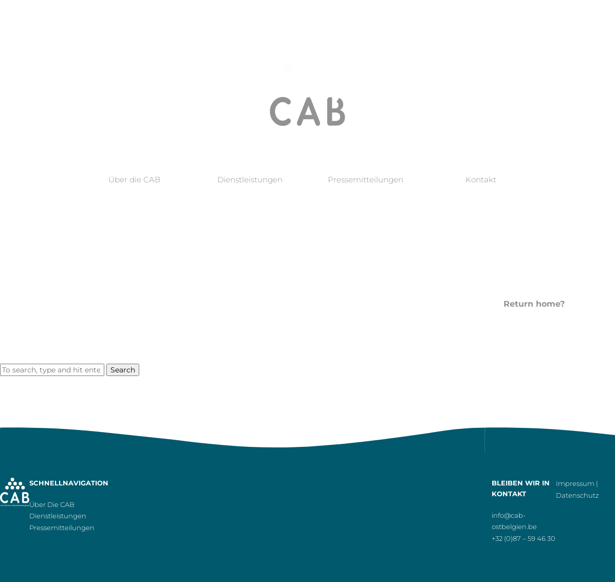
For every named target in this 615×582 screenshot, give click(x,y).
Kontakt (480, 179)
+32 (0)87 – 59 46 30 (523, 538)
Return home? (534, 304)
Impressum (575, 483)
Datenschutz (577, 495)
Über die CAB (134, 179)
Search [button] (122, 369)
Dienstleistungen (250, 179)
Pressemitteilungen (365, 179)
